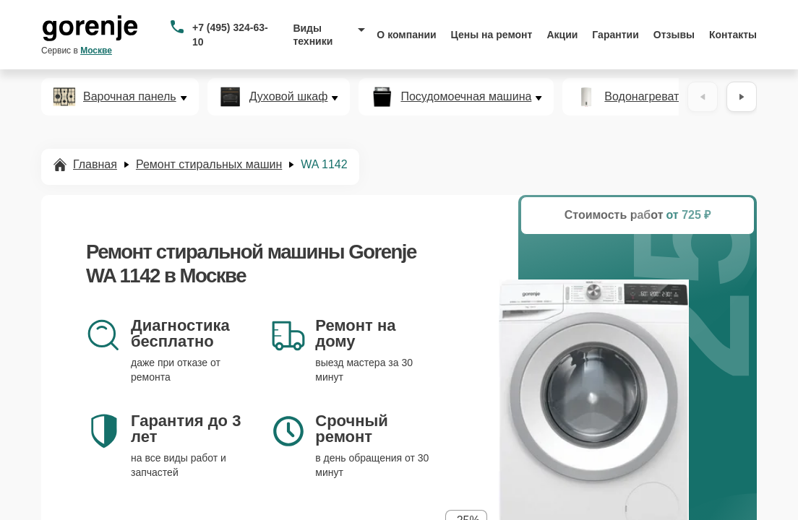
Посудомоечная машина (465, 97)
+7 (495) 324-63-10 (230, 35)
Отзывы (674, 34)
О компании (406, 34)
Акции (562, 34)
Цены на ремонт (492, 34)
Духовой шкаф (288, 97)
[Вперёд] (741, 97)
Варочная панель (129, 97)
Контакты (733, 34)
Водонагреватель (651, 97)
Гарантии (615, 34)
